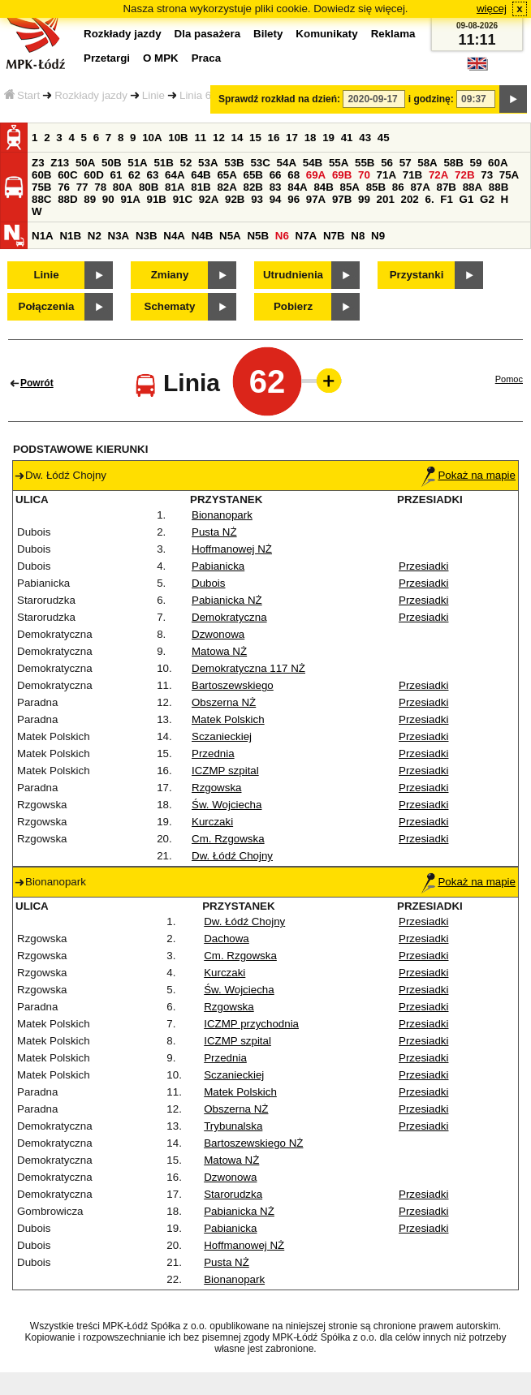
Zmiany (170, 275)
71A (386, 175)
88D (67, 199)
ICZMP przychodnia (251, 1024)
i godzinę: (431, 99)
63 (153, 175)
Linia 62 (198, 95)
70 (364, 175)
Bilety (268, 34)
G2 (487, 199)
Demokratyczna (229, 617)
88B (498, 187)
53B (234, 163)
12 (219, 137)
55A (338, 163)
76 (64, 187)
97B (342, 199)
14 (237, 137)
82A (226, 187)
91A (130, 199)
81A (174, 187)
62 (134, 175)
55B (364, 163)
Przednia (213, 753)
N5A (230, 236)
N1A (43, 236)
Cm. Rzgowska (228, 839)
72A (438, 175)
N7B (334, 236)
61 (116, 175)
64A (174, 175)
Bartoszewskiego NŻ (253, 1143)
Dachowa (226, 938)
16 (274, 137)
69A (316, 175)
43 (365, 137)
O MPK (161, 58)
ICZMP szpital (225, 770)
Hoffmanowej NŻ (232, 549)
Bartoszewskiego (233, 685)
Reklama (393, 34)
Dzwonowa (218, 634)
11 (200, 137)
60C (67, 175)
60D (93, 175)
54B (312, 163)
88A (472, 187)
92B (234, 199)
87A (420, 187)
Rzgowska (216, 787)
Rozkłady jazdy (90, 95)
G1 (467, 199)
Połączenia (47, 306)
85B (376, 187)
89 (90, 199)
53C (260, 163)
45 (384, 137)
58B (453, 163)
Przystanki (417, 275)
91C (182, 199)
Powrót (37, 383)
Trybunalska (233, 1126)
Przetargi (107, 58)
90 (108, 199)
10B (178, 137)
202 (410, 199)
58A (427, 163)
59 (476, 163)
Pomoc (509, 379)
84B (323, 187)
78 (100, 187)
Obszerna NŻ (224, 702)
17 (292, 137)
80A (122, 187)
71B (412, 175)
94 (276, 199)
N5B (258, 236)
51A (137, 163)
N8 (358, 236)
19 (328, 137)
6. (429, 199)
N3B (147, 236)
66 (276, 175)
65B (253, 175)
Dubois (209, 583)
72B (464, 175)
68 (293, 175)
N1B (70, 236)
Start (22, 95)
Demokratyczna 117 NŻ (248, 668)
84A (297, 187)
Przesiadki (423, 566)
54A (286, 163)
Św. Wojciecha (226, 805)
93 (257, 199)
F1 (446, 199)
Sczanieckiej (222, 736)
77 (82, 187)
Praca (206, 58)
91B (156, 199)
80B (148, 187)
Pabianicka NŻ (227, 600)
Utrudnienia (293, 275)
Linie (153, 95)
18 (310, 137)
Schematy (170, 306)
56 (387, 163)
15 (255, 137)
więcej (492, 8)
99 (364, 199)
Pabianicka (218, 566)
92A (208, 199)
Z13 (59, 163)
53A (208, 163)
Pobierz (293, 306)
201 (386, 199)
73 (487, 175)
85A (350, 187)
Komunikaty (326, 34)
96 (293, 199)
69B (342, 175)
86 (398, 187)
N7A (306, 236)
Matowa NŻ (219, 651)
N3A (119, 236)
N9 (378, 236)
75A (509, 175)
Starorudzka (233, 1194)
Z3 (38, 163)
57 (405, 163)
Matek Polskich (228, 719)
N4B (203, 236)
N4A (174, 236)
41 (347, 137)
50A (85, 163)
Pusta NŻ (214, 532)
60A (497, 163)
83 (276, 187)
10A (152, 137)
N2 (94, 236)
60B (41, 175)
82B (253, 187)
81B (200, 187)
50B (111, 163)
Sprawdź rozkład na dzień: (279, 99)
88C (41, 199)
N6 (282, 236)
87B (446, 187)
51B (163, 163)
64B (200, 175)
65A (226, 175)
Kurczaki (212, 822)
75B (41, 187)
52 (186, 163)
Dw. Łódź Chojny (232, 856)
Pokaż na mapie (468, 475)
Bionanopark (222, 515)
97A (316, 199)
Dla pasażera (208, 34)
